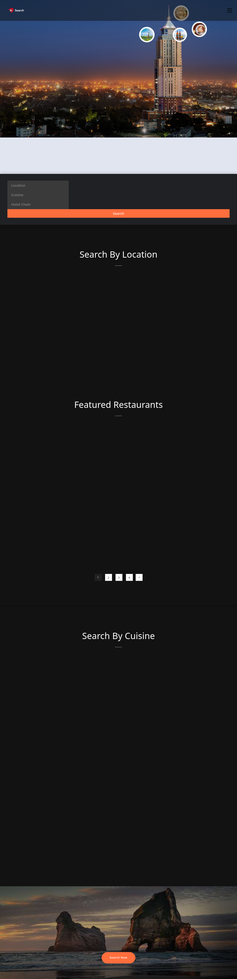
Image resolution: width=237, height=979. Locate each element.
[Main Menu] (230, 10)
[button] (230, 10)
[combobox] (38, 185)
